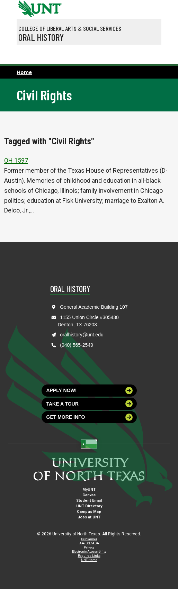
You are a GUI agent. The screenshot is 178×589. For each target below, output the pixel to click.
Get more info (89, 417)
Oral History (41, 37)
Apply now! (89, 390)
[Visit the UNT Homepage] (51, 6)
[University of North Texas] (25, 8)
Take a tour (89, 403)
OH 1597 (16, 160)
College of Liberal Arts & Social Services (69, 28)
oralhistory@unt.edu (82, 334)
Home (24, 72)
